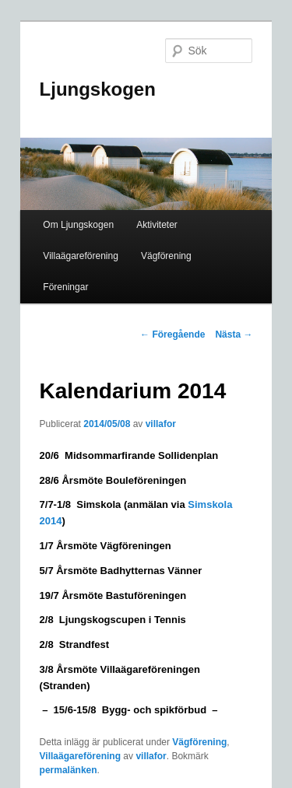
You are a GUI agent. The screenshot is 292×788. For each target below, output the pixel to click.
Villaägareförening (80, 255)
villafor (161, 424)
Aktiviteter (157, 224)
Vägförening (166, 255)
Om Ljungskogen (78, 224)
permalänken (68, 770)
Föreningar (65, 287)
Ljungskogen (98, 89)
